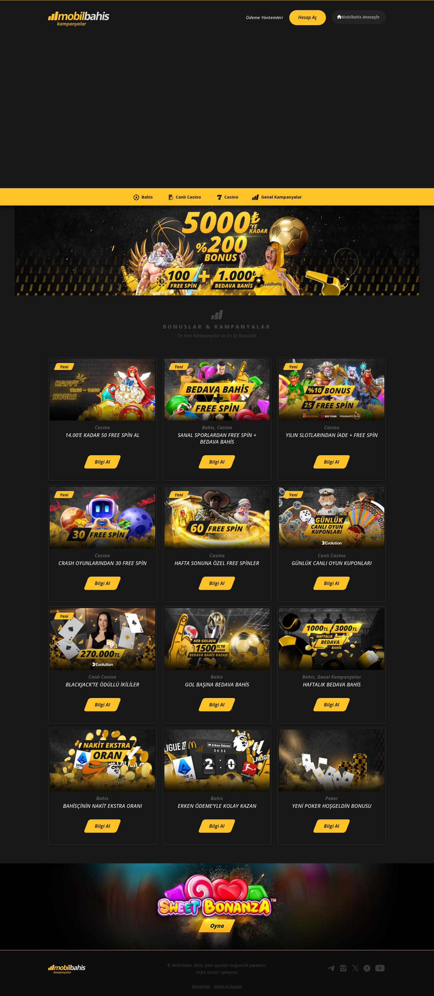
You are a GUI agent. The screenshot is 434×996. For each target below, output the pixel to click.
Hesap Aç (304, 16)
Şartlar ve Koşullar (228, 986)
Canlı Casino (178, 197)
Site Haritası (201, 986)
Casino (229, 197)
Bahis (130, 197)
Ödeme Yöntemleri (258, 16)
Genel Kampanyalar (288, 197)
